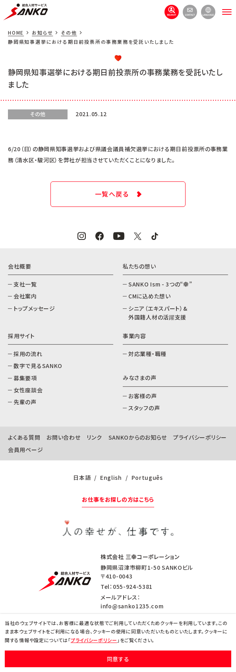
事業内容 (134, 336)
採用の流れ (28, 354)
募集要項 (25, 378)
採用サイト (21, 336)
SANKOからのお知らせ (137, 438)
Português (147, 477)
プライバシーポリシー (200, 438)
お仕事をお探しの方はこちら (118, 499)
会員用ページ (25, 450)
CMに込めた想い (149, 296)
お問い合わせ (63, 438)
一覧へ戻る (112, 194)
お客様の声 (142, 396)
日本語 (82, 477)
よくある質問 (24, 438)
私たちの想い (139, 266)
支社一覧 (25, 284)
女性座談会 (28, 390)
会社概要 (19, 266)
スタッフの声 (144, 408)
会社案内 (25, 296)
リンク (94, 438)
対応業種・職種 (147, 354)
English (111, 477)
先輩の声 (25, 402)
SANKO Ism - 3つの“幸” (160, 284)
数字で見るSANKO (38, 366)
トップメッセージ (34, 308)
